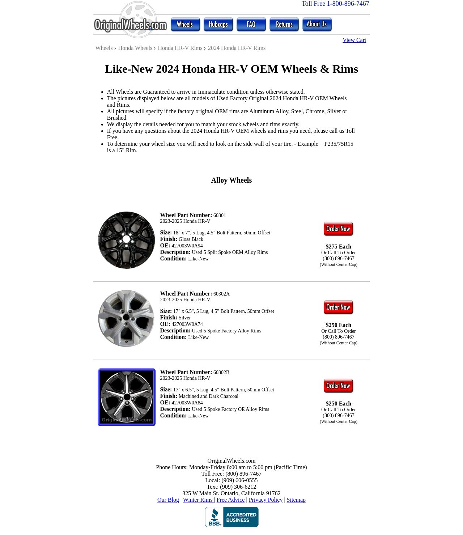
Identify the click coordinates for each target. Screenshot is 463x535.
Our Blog (168, 500)
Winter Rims (198, 500)
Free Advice (231, 500)
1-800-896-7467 (348, 3)
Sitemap (296, 500)
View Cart (354, 40)
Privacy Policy (266, 500)
